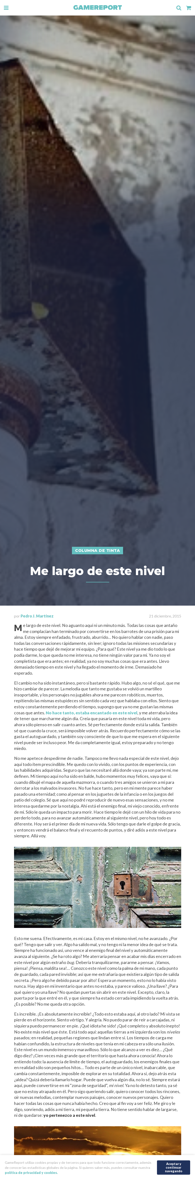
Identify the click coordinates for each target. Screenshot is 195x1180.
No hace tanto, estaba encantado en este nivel (91, 712)
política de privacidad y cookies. (31, 1173)
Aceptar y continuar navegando (173, 1167)
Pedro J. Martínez (37, 616)
